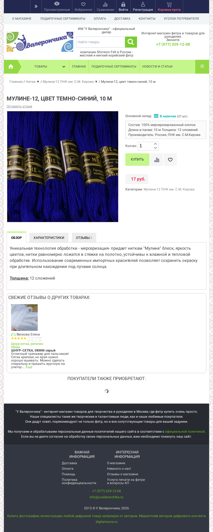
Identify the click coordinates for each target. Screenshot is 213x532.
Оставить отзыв (19, 106)
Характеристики (49, 238)
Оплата (101, 18)
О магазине (21, 18)
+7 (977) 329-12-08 (173, 44)
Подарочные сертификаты (62, 18)
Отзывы (84, 238)
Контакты (149, 18)
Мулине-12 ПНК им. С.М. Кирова (169, 189)
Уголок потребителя (184, 18)
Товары (50, 66)
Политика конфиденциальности (79, 481)
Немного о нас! (119, 469)
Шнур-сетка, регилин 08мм (27, 345)
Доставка (124, 18)
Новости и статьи (157, 66)
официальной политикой (185, 431)
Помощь (68, 474)
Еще (29, 367)
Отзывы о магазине (122, 474)
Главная (79, 66)
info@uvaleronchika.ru (106, 497)
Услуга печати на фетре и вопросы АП (126, 481)
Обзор (16, 238)
